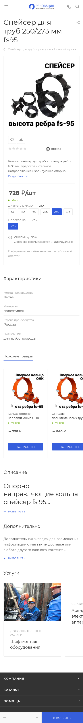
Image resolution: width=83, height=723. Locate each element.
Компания (14, 678)
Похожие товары (18, 356)
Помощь (12, 701)
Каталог (12, 689)
